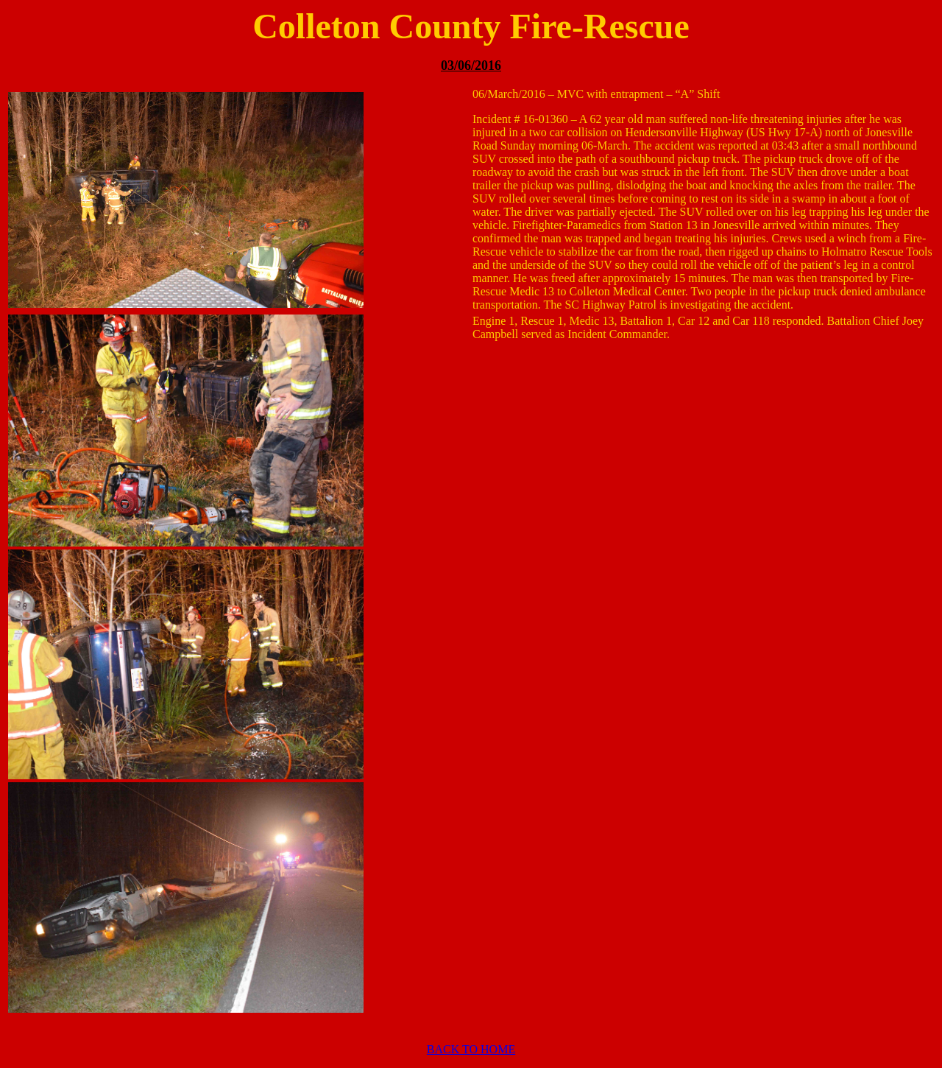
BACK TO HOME (471, 1049)
